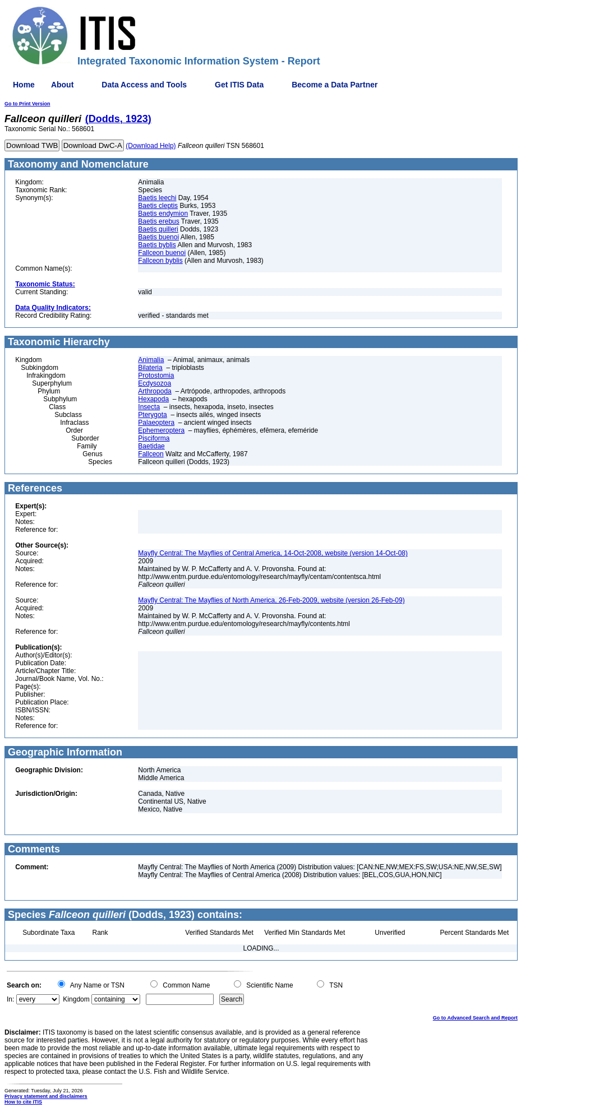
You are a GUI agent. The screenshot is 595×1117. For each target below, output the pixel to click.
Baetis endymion (163, 213)
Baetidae (151, 446)
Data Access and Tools (144, 84)
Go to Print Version (27, 103)
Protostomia (156, 375)
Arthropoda (154, 391)
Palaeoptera (156, 423)
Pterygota (152, 415)
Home (24, 84)
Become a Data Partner (334, 84)
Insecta (149, 407)
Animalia (151, 360)
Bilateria (150, 368)
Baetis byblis (157, 245)
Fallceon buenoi (162, 253)
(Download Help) (151, 146)
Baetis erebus (158, 221)
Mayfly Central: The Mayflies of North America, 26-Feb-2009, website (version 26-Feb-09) (271, 600)
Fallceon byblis (160, 261)
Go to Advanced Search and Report (475, 1018)
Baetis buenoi (158, 237)
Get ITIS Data (239, 84)
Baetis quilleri (158, 229)
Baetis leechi (157, 198)
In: (10, 999)
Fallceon (150, 454)
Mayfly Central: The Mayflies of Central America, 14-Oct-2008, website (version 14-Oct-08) (273, 553)
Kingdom (76, 999)
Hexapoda (153, 399)
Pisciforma (153, 438)
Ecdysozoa (154, 383)
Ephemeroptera (161, 430)
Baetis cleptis (158, 206)
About (62, 84)
